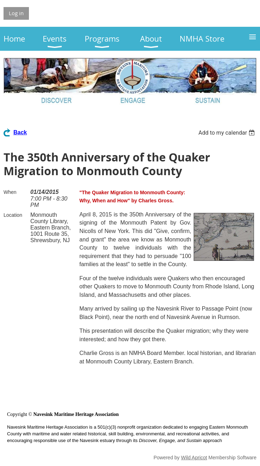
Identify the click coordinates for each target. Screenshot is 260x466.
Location (13, 215)
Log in (16, 13)
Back (20, 132)
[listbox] (227, 132)
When (10, 192)
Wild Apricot (194, 457)
